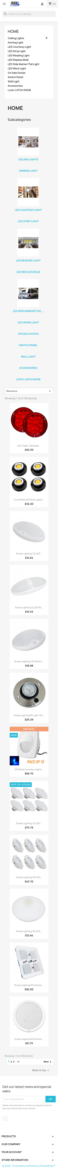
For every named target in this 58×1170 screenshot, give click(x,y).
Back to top (41, 1070)
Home (13, 31)
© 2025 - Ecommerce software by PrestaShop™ (29, 1166)
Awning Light (15, 42)
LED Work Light (17, 68)
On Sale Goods (16, 72)
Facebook (5, 1118)
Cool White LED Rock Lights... (29, 499)
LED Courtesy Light (19, 47)
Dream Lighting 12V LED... (29, 877)
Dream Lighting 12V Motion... (29, 661)
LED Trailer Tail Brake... (29, 445)
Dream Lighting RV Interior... (29, 985)
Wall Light (13, 81)
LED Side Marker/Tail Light (23, 64)
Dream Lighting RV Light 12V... (29, 715)
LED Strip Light (17, 51)
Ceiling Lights (16, 38)
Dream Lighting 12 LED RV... (29, 607)
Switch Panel (15, 77)
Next (48, 1062)
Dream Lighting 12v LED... (29, 553)
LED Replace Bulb (18, 59)
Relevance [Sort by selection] (29, 391)
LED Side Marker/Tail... (28, 311)
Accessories (15, 85)
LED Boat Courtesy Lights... (29, 769)
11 (18, 1061)
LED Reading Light (19, 55)
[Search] (29, 14)
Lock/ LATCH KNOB (19, 90)
